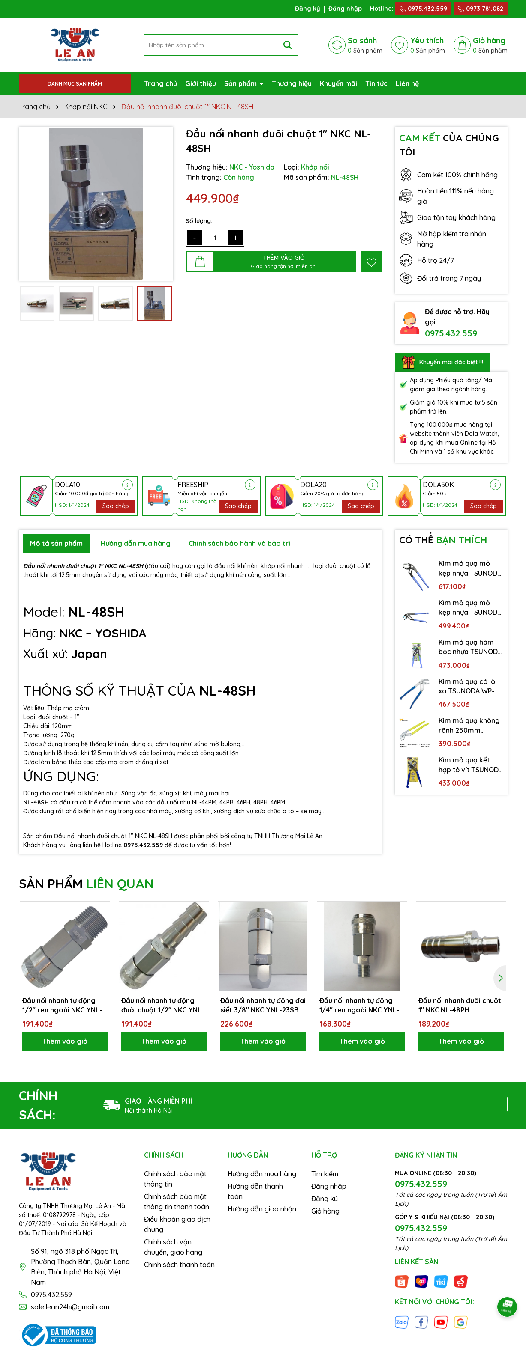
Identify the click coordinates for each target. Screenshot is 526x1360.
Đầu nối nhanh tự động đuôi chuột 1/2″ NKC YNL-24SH (162, 1005)
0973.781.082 (480, 8)
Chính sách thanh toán (179, 1264)
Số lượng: (199, 221)
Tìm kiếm (324, 1174)
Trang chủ (160, 83)
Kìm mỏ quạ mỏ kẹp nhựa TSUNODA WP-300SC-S (470, 568)
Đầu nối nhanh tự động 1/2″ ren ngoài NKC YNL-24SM (62, 1005)
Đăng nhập (345, 8)
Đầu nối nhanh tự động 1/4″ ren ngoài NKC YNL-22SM (359, 1005)
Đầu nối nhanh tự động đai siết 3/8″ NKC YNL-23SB (263, 1005)
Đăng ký (307, 8)
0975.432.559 (423, 8)
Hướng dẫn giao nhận (262, 1209)
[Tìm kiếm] (287, 45)
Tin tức (376, 83)
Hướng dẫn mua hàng (262, 1174)
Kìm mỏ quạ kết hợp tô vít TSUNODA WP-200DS (471, 765)
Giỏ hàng (325, 1211)
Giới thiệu (200, 83)
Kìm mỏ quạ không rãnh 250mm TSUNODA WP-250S (470, 725)
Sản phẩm (241, 83)
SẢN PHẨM (86, 883)
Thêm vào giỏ (64, 1041)
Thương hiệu (292, 83)
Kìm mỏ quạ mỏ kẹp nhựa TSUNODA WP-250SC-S (470, 607)
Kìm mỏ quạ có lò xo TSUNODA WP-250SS (467, 686)
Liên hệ (407, 83)
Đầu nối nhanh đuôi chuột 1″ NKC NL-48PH (459, 1005)
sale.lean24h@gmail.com (70, 1307)
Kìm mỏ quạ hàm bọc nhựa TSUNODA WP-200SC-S (470, 647)
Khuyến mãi (338, 83)
